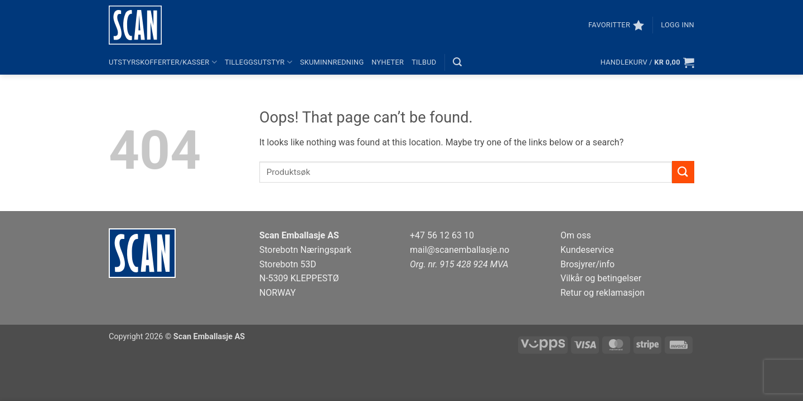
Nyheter (387, 62)
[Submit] (683, 172)
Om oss (575, 235)
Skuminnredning (332, 62)
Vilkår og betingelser (600, 278)
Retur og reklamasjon (602, 292)
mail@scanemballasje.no (460, 249)
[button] (677, 25)
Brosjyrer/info (587, 264)
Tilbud (424, 62)
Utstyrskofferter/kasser (163, 62)
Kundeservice (587, 249)
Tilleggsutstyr (258, 62)
